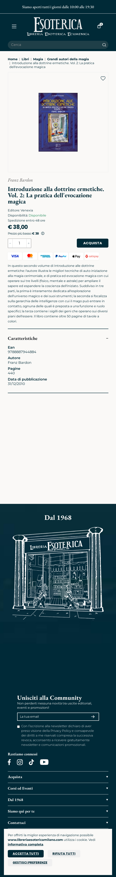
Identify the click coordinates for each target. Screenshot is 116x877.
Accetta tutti (26, 853)
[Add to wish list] (103, 78)
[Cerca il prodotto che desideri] (54, 45)
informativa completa (25, 844)
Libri (25, 59)
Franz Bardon (20, 180)
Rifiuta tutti (63, 853)
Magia (38, 59)
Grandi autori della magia (68, 59)
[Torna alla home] (58, 26)
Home (13, 59)
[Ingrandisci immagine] (10, 74)
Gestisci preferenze (30, 862)
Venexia (27, 210)
